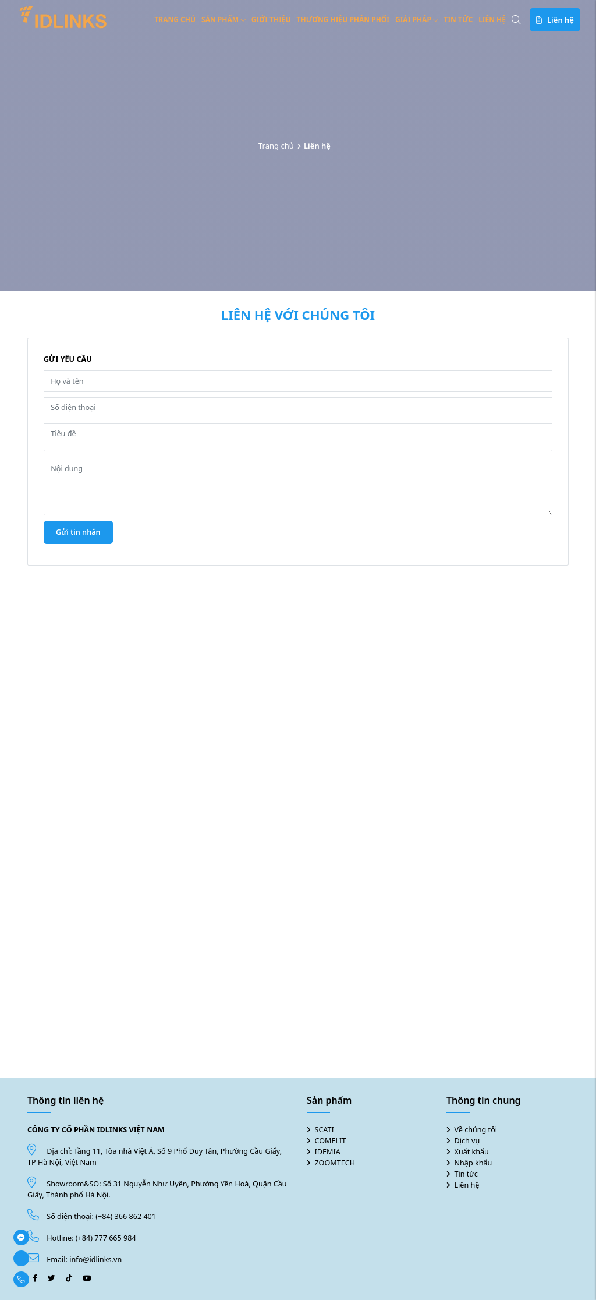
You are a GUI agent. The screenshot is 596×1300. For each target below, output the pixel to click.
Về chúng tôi (476, 1130)
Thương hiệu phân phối (343, 19)
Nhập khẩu (473, 1163)
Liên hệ (467, 1185)
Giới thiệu (271, 19)
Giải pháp (416, 19)
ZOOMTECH (335, 1163)
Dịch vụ (467, 1141)
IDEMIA (327, 1152)
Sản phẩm (223, 19)
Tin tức (458, 19)
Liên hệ (492, 19)
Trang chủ (175, 19)
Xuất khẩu (472, 1152)
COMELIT (330, 1141)
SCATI (324, 1130)
